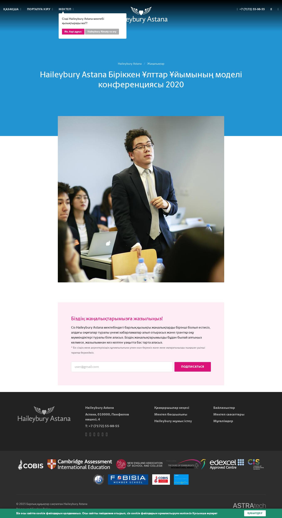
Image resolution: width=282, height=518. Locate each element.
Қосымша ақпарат (204, 513)
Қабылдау (254, 513)
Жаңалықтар (155, 64)
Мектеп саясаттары (228, 414)
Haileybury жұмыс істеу (173, 421)
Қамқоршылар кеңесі (171, 408)
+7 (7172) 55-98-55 (104, 426)
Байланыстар (224, 408)
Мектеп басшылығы (170, 414)
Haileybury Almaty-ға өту (102, 31)
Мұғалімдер (223, 421)
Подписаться (192, 366)
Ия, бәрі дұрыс (73, 31)
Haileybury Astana (130, 64)
